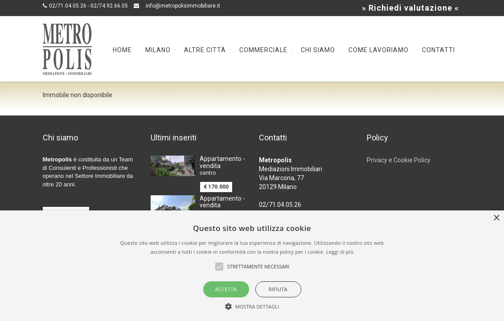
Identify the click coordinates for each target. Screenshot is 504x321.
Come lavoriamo (378, 49)
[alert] (252, 265)
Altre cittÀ (205, 49)
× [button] (496, 218)
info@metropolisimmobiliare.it (183, 6)
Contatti (438, 49)
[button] (252, 306)
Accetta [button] (226, 289)
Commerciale (263, 49)
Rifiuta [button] (278, 289)
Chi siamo (318, 49)
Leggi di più (340, 251)
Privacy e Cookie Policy (398, 160)
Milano (158, 49)
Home (122, 49)
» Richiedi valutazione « (410, 7)
